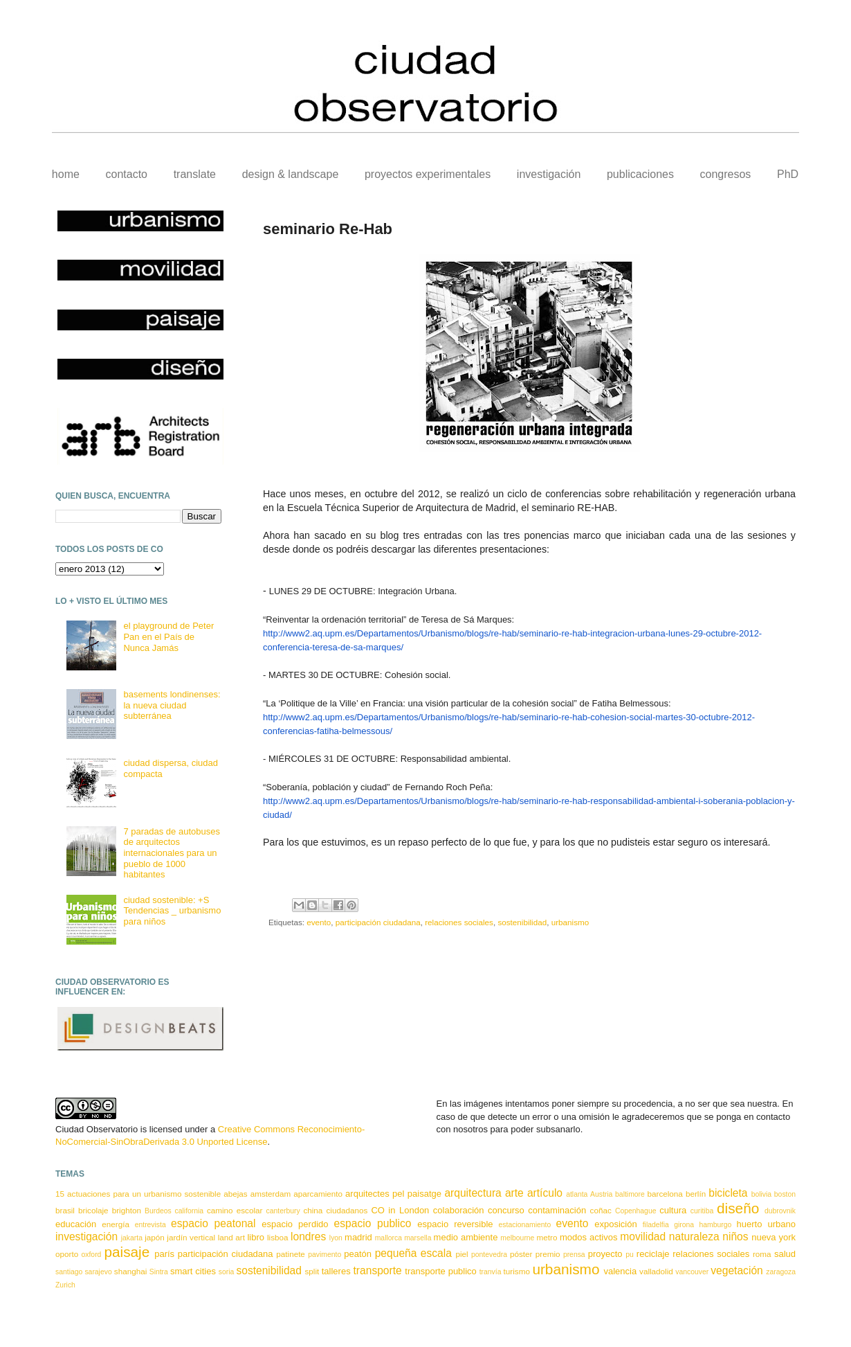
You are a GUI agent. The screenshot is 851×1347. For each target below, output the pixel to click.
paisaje (126, 1252)
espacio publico (373, 1223)
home (66, 174)
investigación (549, 174)
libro (255, 1237)
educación (75, 1224)
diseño (738, 1208)
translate (195, 174)
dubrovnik (780, 1211)
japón (155, 1237)
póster (521, 1253)
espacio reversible (455, 1224)
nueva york (773, 1237)
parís (164, 1254)
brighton (126, 1210)
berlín (696, 1193)
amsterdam (270, 1193)
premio (548, 1253)
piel (461, 1253)
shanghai (130, 1271)
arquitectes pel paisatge (393, 1193)
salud (785, 1254)
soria (227, 1272)
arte (514, 1193)
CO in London (400, 1210)
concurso (506, 1210)
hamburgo (715, 1225)
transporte (378, 1270)
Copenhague (636, 1211)
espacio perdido (295, 1224)
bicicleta (727, 1193)
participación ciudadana (378, 922)
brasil (65, 1210)
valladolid (656, 1271)
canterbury (283, 1211)
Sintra (158, 1272)
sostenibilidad (522, 922)
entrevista (150, 1225)
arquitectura (472, 1193)
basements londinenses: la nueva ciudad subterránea (171, 705)
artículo (544, 1193)
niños (735, 1236)
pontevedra (489, 1254)
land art (231, 1237)
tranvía (490, 1272)
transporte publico (441, 1271)
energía (115, 1224)
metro (547, 1237)
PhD (787, 174)
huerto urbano (766, 1224)
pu (629, 1254)
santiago (68, 1272)
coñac (601, 1210)
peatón (358, 1254)
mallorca (388, 1238)
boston (785, 1194)
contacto (126, 174)
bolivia (761, 1194)
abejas (235, 1193)
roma (762, 1253)
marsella (417, 1238)
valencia (620, 1271)
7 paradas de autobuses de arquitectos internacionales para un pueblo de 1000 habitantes (171, 853)
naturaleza (694, 1236)
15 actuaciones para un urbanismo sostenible (138, 1193)
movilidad (643, 1236)
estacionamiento (525, 1225)
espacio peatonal (213, 1223)
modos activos (588, 1237)
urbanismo (570, 922)
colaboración (458, 1210)
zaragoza (781, 1272)
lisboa (278, 1237)
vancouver (691, 1272)
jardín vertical (191, 1237)
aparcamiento (317, 1193)
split (311, 1271)
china (312, 1210)
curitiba (702, 1211)
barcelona (665, 1193)
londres (308, 1236)
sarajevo (97, 1272)
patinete (290, 1253)
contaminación (557, 1210)
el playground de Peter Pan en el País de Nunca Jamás (168, 636)
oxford (92, 1254)
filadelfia (656, 1225)
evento (318, 922)
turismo (517, 1271)
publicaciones (640, 174)
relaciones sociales (459, 922)
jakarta (132, 1238)
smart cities (193, 1271)
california (189, 1211)
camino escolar (234, 1210)
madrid (358, 1237)
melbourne (517, 1238)
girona (684, 1225)
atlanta (576, 1194)
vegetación (736, 1270)
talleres (336, 1271)
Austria (601, 1194)
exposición (615, 1224)
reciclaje (653, 1254)
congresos (725, 174)
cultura (672, 1210)
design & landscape (290, 174)
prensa (574, 1254)
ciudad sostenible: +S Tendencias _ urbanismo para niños (172, 911)
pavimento (324, 1254)
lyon (335, 1238)
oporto (66, 1253)
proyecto (605, 1254)
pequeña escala (413, 1253)
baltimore (630, 1194)
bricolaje (93, 1210)
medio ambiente (466, 1237)
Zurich (65, 1285)
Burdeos (158, 1211)
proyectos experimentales (428, 174)
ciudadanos (346, 1210)
